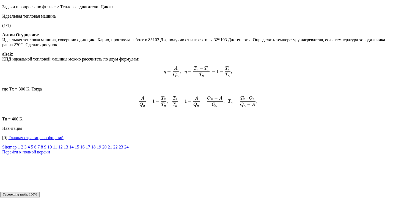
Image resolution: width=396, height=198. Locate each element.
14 (71, 147)
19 (99, 147)
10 (49, 147)
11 (55, 147)
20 (104, 147)
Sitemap (9, 147)
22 (115, 147)
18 (93, 147)
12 (60, 147)
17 (88, 147)
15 (77, 147)
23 (121, 147)
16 (82, 147)
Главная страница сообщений (36, 137)
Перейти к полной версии (26, 152)
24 (126, 147)
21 (110, 147)
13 (66, 147)
